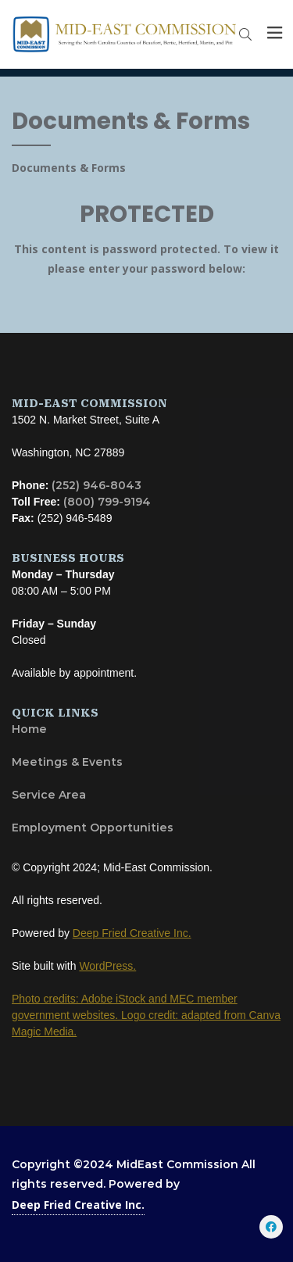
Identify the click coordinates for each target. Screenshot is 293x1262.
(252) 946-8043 (96, 485)
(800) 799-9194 (107, 502)
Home (29, 729)
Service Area (49, 795)
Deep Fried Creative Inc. (78, 1204)
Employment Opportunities (92, 827)
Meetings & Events (67, 762)
